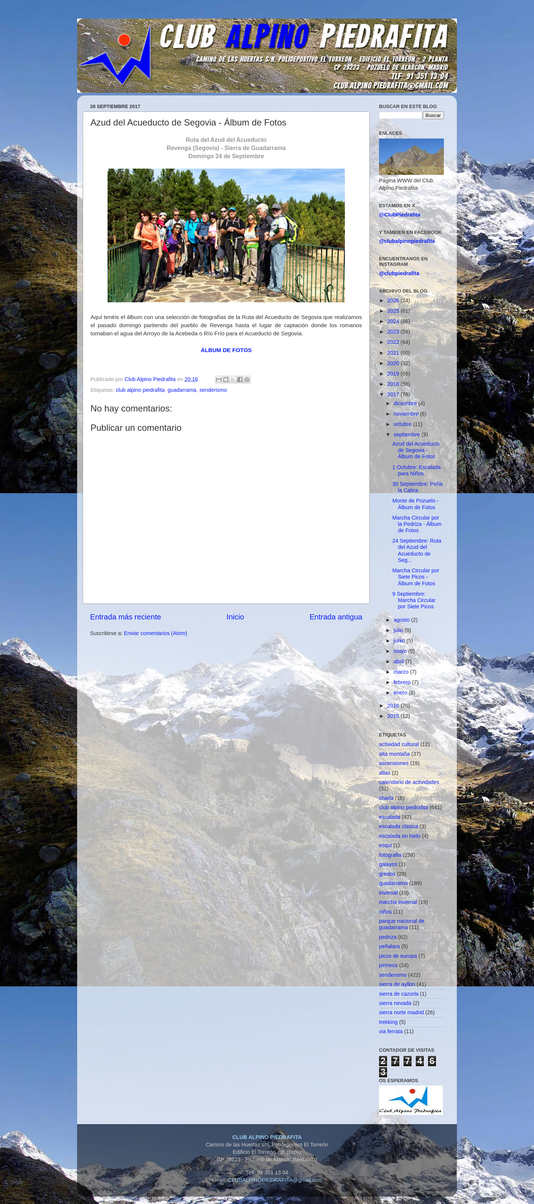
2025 (393, 311)
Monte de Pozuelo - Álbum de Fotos (415, 504)
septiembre (408, 434)
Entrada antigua (336, 617)
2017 (393, 394)
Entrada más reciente (125, 617)
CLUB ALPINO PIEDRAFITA (266, 1137)
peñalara (389, 946)
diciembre (406, 403)
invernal (388, 893)
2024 (393, 321)
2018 (393, 384)
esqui (385, 845)
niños (385, 912)
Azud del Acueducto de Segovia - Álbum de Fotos (415, 450)
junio (400, 641)
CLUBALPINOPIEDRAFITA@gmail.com (275, 1180)
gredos (387, 874)
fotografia (390, 855)
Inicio (235, 617)
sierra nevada (395, 1003)
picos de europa (398, 956)
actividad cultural (399, 744)
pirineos (388, 965)
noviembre (407, 414)
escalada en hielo (400, 836)
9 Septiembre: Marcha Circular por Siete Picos (414, 600)
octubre (403, 424)
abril (399, 661)
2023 (393, 332)
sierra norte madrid (401, 1012)
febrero (403, 682)
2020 (393, 363)
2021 (393, 353)
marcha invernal (398, 902)
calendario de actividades (409, 782)
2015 (393, 716)
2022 (393, 342)
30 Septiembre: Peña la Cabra (417, 487)
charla (386, 798)
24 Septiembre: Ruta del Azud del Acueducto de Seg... (416, 550)
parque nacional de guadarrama (401, 924)
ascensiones (394, 763)
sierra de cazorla (398, 994)
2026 (393, 300)
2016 (393, 706)
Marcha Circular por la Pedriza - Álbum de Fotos (417, 524)
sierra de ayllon (397, 984)
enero (401, 693)
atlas (384, 773)
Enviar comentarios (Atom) (155, 633)
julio (399, 630)
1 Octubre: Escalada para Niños (416, 470)
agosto (402, 620)
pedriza (387, 937)
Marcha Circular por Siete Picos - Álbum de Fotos (415, 576)
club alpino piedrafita (140, 390)
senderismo (213, 390)
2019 (393, 374)
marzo (402, 672)
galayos (388, 864)
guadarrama (182, 390)
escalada (389, 817)
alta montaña (394, 754)
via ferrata (391, 1031)
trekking (388, 1022)
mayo (401, 651)
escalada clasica (398, 826)
